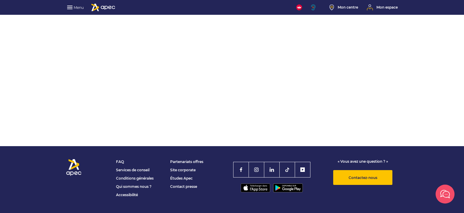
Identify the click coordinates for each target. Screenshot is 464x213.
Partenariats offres (186, 161)
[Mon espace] (382, 7)
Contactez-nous (363, 177)
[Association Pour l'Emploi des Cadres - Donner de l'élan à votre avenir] (103, 7)
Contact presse (183, 186)
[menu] (76, 7)
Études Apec (181, 178)
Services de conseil (132, 170)
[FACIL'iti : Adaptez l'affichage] (299, 7)
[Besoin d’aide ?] (445, 194)
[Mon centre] (343, 7)
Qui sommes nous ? (134, 186)
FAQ (120, 161)
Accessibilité (127, 195)
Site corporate (183, 170)
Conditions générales (135, 178)
